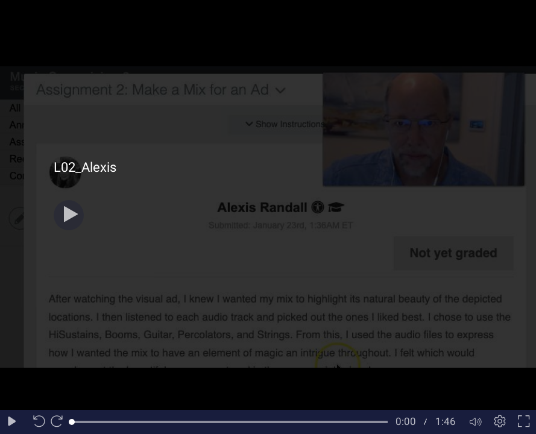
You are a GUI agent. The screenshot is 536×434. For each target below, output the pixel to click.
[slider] (230, 422)
